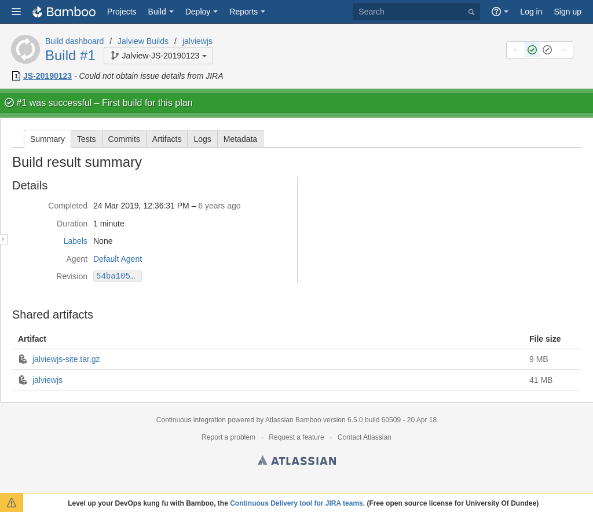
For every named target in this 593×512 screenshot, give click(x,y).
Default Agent (117, 259)
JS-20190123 (47, 76)
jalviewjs (197, 41)
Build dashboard (74, 41)
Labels (75, 241)
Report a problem (228, 437)
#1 (21, 103)
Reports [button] (243, 11)
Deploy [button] (198, 11)
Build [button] (157, 11)
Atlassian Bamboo (293, 420)
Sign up (567, 11)
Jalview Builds (143, 41)
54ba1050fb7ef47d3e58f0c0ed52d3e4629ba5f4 (119, 275)
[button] (16, 11)
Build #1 (70, 55)
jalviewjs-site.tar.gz (66, 359)
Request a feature (296, 437)
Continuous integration (191, 420)
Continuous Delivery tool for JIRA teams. (297, 503)
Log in (531, 11)
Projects (122, 11)
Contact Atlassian (364, 437)
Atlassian (297, 462)
